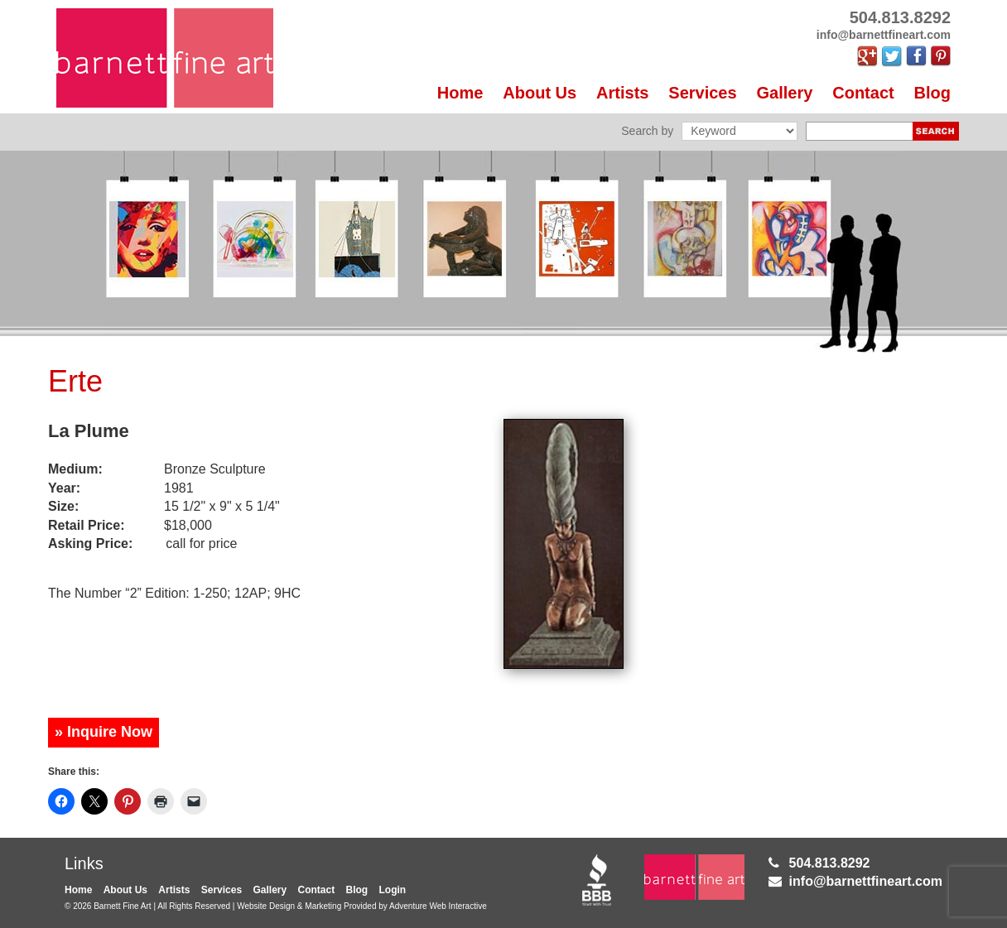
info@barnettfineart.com (865, 881)
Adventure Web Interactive (438, 906)
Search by (647, 130)
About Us (539, 93)
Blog (932, 93)
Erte (75, 381)
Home (460, 93)
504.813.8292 (829, 863)
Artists (622, 93)
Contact (863, 93)
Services (702, 93)
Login (393, 890)
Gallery (785, 93)
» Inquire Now (103, 732)
